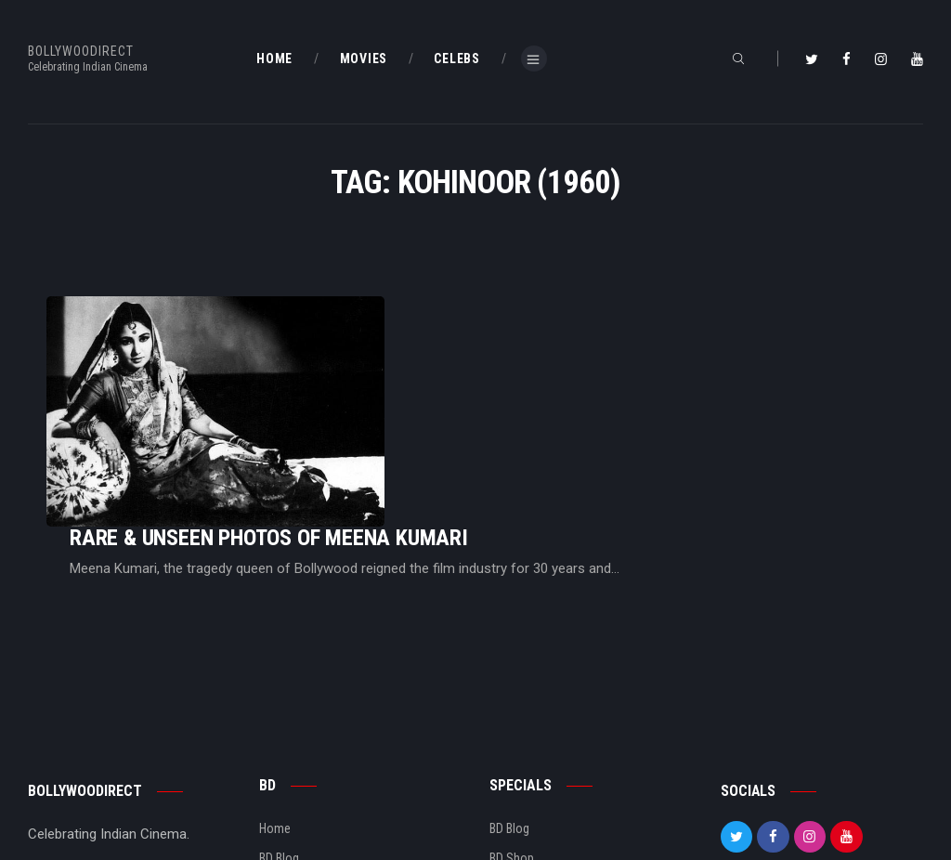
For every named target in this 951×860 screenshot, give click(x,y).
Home (275, 704)
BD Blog (279, 734)
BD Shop (511, 734)
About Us (283, 764)
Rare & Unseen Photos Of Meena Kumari (501, 360)
